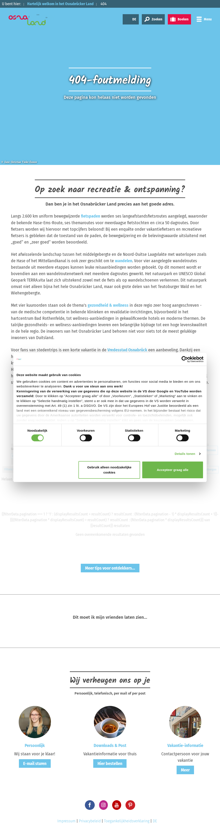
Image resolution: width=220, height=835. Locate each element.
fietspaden (90, 216)
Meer (185, 769)
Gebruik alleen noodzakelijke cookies (109, 469)
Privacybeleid (90, 820)
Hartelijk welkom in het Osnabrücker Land (63, 3)
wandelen (123, 260)
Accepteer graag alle (172, 470)
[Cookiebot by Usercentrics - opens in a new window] (184, 359)
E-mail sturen (34, 763)
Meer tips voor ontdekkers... (110, 567)
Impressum (66, 820)
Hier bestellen (110, 763)
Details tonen (185, 454)
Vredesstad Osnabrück (127, 349)
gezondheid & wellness (108, 305)
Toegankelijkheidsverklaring (127, 820)
